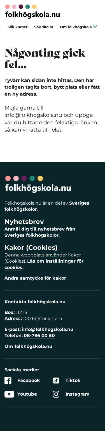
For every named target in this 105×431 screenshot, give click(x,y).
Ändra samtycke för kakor (35, 278)
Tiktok (67, 380)
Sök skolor (43, 27)
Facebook (22, 380)
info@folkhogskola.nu (47, 329)
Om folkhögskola (78, 27)
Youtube (20, 394)
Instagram (71, 394)
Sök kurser (18, 27)
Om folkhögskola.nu (28, 346)
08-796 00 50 (39, 335)
